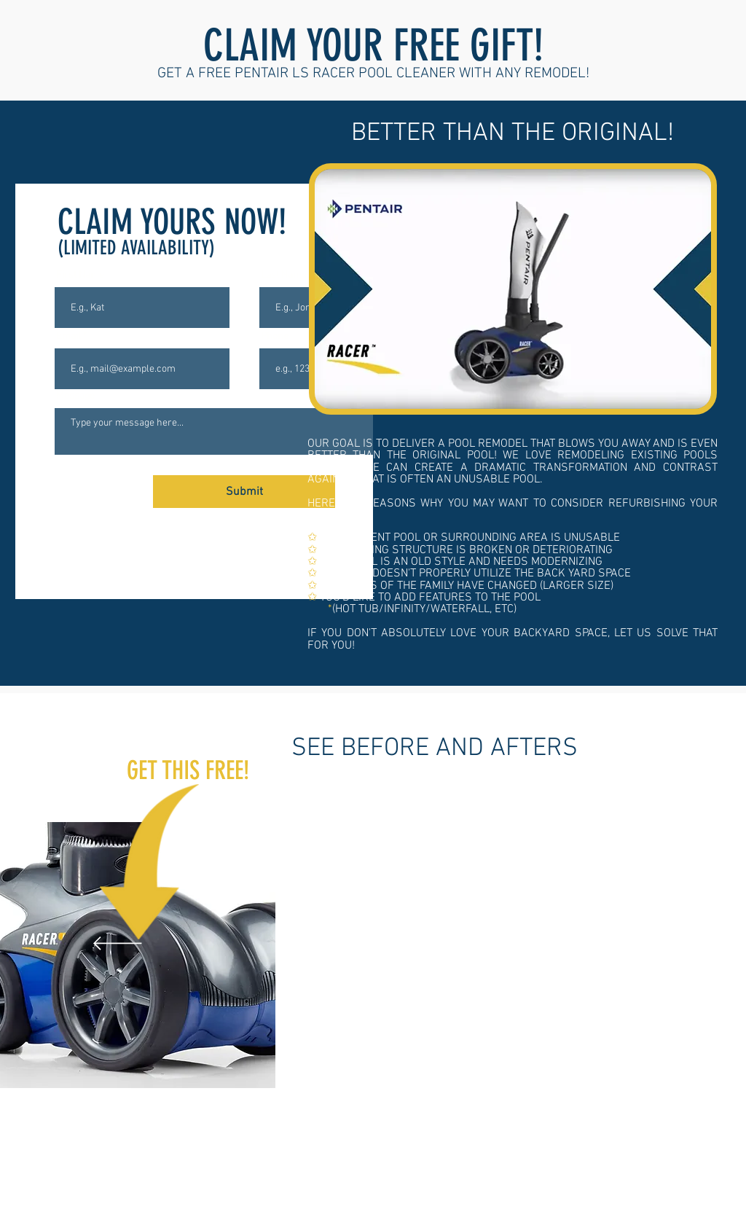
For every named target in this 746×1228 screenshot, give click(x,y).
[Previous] (117, 944)
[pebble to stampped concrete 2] (453, 1164)
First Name (80, 275)
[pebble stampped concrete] (436, 1164)
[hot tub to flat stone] (470, 1164)
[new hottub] (386, 1164)
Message (75, 396)
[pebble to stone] (367, 1164)
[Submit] (244, 491)
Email (68, 337)
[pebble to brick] (420, 1164)
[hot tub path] (403, 1164)
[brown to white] (503, 1164)
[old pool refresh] (487, 1164)
